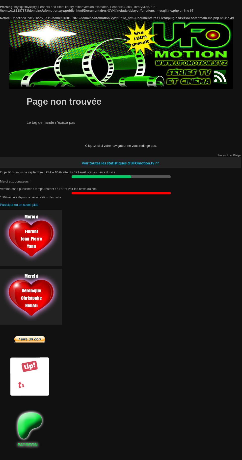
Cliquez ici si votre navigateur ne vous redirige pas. (121, 146)
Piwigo (237, 155)
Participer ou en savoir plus (19, 205)
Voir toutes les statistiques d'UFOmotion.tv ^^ (120, 163)
